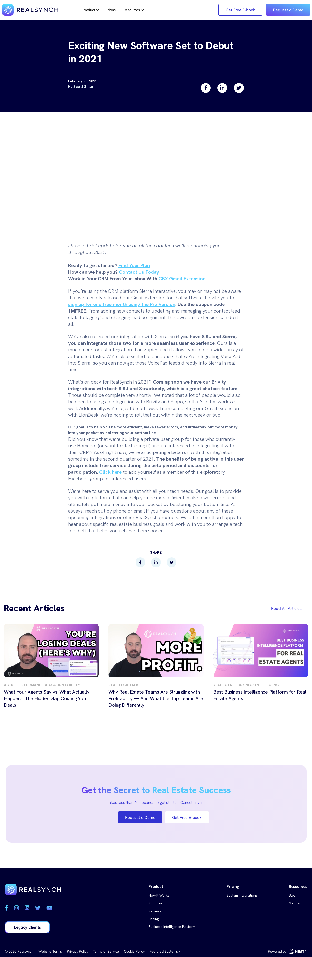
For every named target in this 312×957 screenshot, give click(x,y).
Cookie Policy (134, 951)
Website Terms (50, 951)
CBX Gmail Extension (181, 278)
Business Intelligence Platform (172, 927)
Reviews (155, 911)
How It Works (159, 895)
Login (166, 10)
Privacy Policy (77, 951)
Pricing (154, 919)
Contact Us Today (139, 272)
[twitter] (239, 88)
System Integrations (242, 895)
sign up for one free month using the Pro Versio (120, 304)
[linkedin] (222, 88)
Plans (111, 10)
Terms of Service (106, 951)
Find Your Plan (134, 265)
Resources (133, 10)
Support (295, 903)
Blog (292, 895)
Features (156, 903)
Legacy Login (199, 10)
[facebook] (206, 88)
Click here (110, 472)
